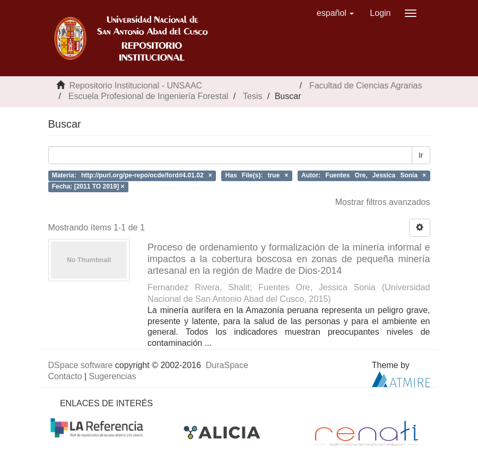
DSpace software (80, 365)
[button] (335, 13)
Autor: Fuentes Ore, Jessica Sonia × (363, 175)
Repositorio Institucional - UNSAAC (135, 85)
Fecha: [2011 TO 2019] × (88, 186)
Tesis (252, 96)
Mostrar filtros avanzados (382, 202)
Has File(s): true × (257, 175)
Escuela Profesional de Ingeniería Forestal (148, 96)
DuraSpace (227, 365)
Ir (421, 155)
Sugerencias (112, 376)
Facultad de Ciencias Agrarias (365, 85)
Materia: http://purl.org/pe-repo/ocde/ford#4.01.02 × (132, 175)
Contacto (65, 376)
